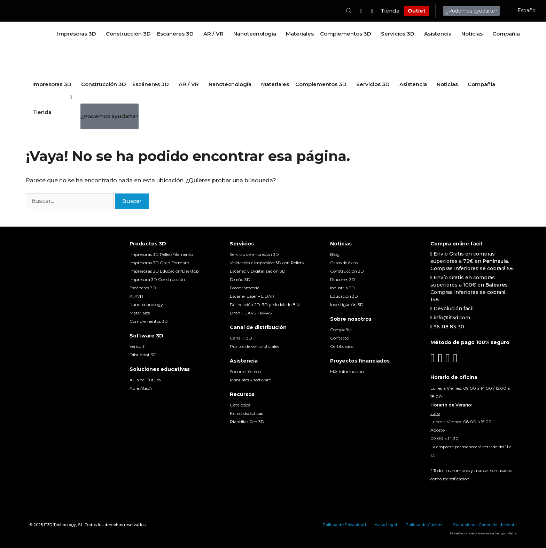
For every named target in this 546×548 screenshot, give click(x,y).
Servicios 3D (397, 33)
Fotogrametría (244, 287)
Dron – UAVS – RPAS (251, 312)
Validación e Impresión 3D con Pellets (267, 262)
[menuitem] (525, 10)
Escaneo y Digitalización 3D (258, 271)
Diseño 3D (240, 279)
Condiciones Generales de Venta (485, 524)
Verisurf (137, 346)
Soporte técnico (245, 371)
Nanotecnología (254, 33)
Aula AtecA (141, 388)
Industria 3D (342, 287)
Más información (347, 371)
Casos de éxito (344, 262)
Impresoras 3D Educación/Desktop (164, 271)
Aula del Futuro (145, 379)
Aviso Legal (386, 524)
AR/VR (136, 296)
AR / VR (213, 33)
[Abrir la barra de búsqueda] (349, 10)
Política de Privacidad (344, 524)
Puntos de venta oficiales (254, 346)
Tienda (390, 10)
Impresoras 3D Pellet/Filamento (161, 254)
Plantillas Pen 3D (247, 421)
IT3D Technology (60, 524)
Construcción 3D (128, 33)
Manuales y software (250, 379)
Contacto (339, 338)
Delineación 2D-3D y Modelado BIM (265, 304)
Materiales (300, 33)
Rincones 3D (342, 279)
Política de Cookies (424, 524)
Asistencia (438, 33)
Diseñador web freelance (472, 533)
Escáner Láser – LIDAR (252, 296)
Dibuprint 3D (143, 354)
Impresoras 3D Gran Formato (159, 262)
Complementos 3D (345, 33)
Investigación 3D (347, 304)
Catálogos (240, 405)
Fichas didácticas (246, 413)
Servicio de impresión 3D (254, 254)
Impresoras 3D (76, 33)
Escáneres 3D (175, 33)
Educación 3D (344, 296)
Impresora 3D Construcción (157, 279)
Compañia (506, 33)
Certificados (341, 346)
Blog (335, 254)
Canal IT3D (241, 338)
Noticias (472, 33)
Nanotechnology (146, 304)
